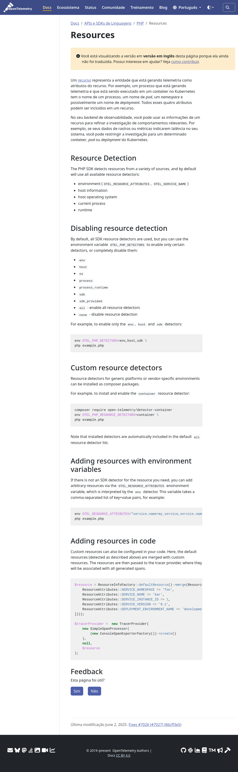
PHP (140, 23)
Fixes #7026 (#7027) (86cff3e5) (155, 724)
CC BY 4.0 (123, 755)
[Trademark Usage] (212, 750)
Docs (75, 23)
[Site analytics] (52, 750)
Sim (77, 691)
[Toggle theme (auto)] (210, 7)
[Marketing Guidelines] (220, 750)
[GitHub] (183, 750)
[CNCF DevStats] (197, 750)
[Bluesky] (17, 750)
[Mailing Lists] (10, 750)
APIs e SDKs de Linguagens (108, 23)
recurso (84, 80)
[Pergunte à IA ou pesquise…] (229, 7)
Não (94, 691)
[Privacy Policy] (204, 750)
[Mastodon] (24, 750)
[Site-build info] (228, 750)
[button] (187, 7)
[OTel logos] (37, 750)
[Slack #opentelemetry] (190, 750)
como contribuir (185, 61)
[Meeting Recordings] (45, 750)
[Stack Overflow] (31, 750)
